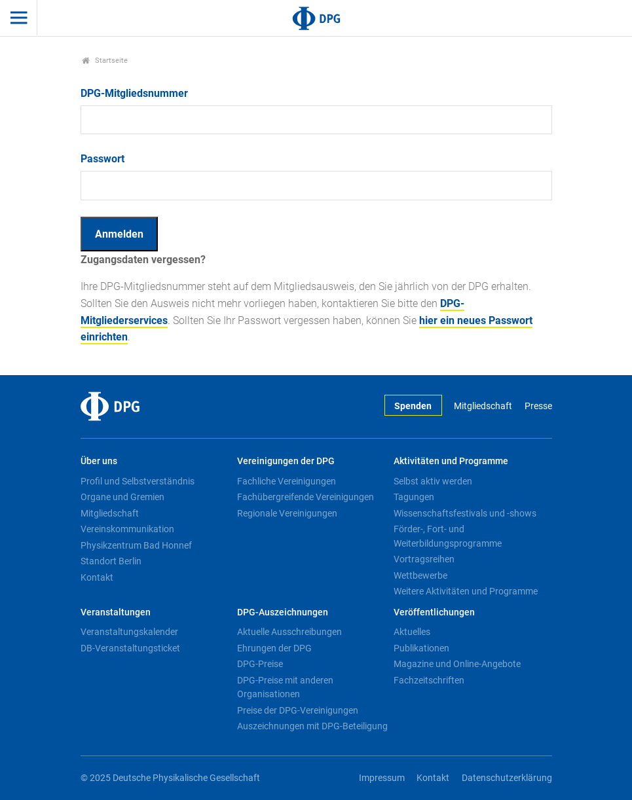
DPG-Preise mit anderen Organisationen (285, 687)
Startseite (105, 60)
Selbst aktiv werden (433, 481)
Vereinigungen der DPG (286, 461)
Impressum (382, 778)
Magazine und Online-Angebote (457, 664)
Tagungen (414, 497)
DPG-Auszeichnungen (282, 612)
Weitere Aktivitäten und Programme (466, 591)
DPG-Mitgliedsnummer (134, 93)
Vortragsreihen (424, 559)
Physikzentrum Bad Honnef (136, 545)
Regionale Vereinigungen (287, 513)
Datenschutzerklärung (507, 778)
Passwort (102, 159)
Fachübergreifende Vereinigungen (305, 497)
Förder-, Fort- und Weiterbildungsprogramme (448, 536)
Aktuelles (412, 632)
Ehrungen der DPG (274, 648)
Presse (538, 406)
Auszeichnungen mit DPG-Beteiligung (312, 726)
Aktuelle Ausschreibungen (289, 632)
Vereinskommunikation (127, 529)
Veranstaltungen (116, 612)
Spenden (413, 406)
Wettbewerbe (420, 575)
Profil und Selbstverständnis (138, 481)
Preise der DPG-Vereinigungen (297, 710)
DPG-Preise (260, 664)
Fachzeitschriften (429, 680)
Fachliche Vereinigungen (286, 481)
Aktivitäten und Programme (451, 461)
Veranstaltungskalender (129, 632)
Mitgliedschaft (483, 406)
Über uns (99, 461)
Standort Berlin (111, 561)
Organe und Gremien (122, 497)
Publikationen (421, 648)
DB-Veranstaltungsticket (130, 648)
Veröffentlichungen (434, 612)
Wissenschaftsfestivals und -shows (465, 513)
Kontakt (97, 577)
